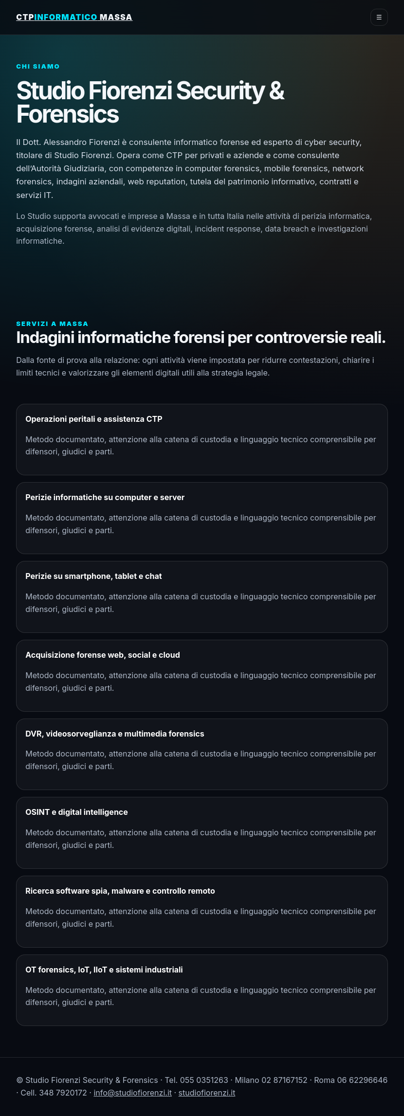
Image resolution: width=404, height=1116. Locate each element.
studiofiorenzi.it (207, 1093)
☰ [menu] (379, 17)
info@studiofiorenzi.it (132, 1093)
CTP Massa (74, 17)
